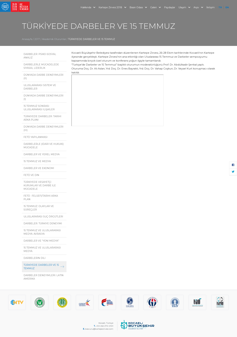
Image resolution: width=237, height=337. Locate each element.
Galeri (155, 7)
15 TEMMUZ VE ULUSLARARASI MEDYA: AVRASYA (42, 232)
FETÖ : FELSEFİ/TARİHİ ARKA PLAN (41, 197)
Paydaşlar (169, 7)
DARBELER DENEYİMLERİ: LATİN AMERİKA (44, 277)
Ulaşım (184, 7)
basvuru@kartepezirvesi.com (99, 329)
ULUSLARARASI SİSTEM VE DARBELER (40, 87)
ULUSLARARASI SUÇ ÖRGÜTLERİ (43, 216)
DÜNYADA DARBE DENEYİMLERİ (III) (43, 128)
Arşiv (198, 7)
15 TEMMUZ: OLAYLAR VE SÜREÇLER (39, 208)
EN (227, 7)
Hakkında (87, 7)
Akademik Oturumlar (54, 39)
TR (220, 7)
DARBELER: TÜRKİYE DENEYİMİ (43, 223)
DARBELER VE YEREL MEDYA (42, 154)
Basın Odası (138, 7)
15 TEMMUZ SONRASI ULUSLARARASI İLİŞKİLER (39, 107)
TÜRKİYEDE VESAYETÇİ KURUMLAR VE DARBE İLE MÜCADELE (40, 185)
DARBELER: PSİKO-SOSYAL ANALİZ (40, 56)
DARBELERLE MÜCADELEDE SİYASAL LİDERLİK (41, 66)
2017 (37, 39)
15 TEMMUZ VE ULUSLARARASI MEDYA (42, 249)
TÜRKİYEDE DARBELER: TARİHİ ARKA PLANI (42, 118)
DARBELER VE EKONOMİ (39, 168)
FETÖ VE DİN (31, 175)
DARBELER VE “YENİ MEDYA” (41, 240)
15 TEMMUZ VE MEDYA (37, 161)
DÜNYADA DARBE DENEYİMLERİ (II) (43, 76)
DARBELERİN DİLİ (34, 258)
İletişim (210, 7)
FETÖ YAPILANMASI (36, 137)
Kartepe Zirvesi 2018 (112, 7)
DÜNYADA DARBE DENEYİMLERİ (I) (43, 97)
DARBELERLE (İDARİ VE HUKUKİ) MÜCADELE (44, 146)
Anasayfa (27, 39)
